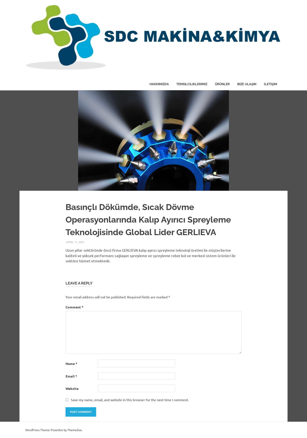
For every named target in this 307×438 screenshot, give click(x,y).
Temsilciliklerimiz (191, 84)
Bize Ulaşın (246, 84)
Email (71, 376)
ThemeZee (74, 430)
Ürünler (222, 84)
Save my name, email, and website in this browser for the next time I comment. (130, 400)
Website (72, 388)
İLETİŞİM (270, 84)
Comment (74, 307)
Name (71, 363)
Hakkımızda (159, 84)
